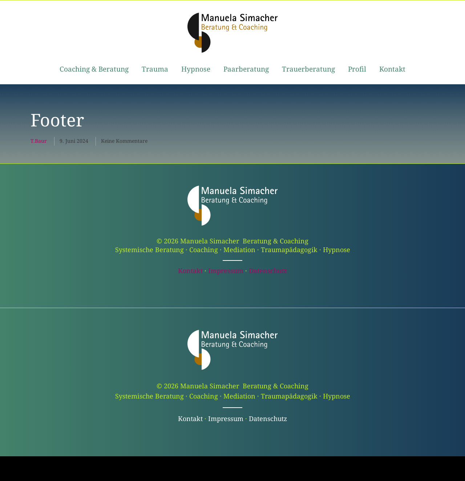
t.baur (39, 140)
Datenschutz (268, 270)
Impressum (225, 270)
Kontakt (190, 270)
